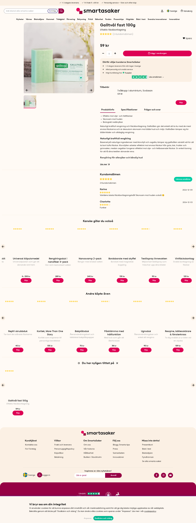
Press (115, 453)
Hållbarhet (88, 457)
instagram (163, 479)
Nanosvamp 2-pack (114, 267)
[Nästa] (91, 98)
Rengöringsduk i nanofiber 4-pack (82, 269)
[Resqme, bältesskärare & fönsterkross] (178, 322)
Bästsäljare (39, 19)
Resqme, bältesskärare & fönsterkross (178, 341)
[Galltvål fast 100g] (18, 392)
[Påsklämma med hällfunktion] (114, 322)
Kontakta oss (31, 449)
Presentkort (147, 449)
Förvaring (71, 19)
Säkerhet (99, 19)
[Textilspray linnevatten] (178, 250)
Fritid (90, 19)
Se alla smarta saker (151, 465)
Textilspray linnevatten (178, 267)
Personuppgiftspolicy (64, 453)
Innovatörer (174, 19)
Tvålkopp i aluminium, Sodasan (135, 99)
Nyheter (20, 19)
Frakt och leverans (63, 449)
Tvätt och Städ (97, 25)
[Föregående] (27, 98)
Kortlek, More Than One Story (50, 341)
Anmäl (113, 479)
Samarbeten (118, 457)
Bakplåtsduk (82, 340)
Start (80, 25)
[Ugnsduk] (146, 322)
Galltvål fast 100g (18, 409)
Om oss (87, 449)
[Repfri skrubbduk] (18, 322)
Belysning (81, 19)
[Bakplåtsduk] (82, 322)
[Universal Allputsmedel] (50, 250)
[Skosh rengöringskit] (18, 250)
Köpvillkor (59, 457)
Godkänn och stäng (103, 518)
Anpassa (87, 518)
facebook (156, 479)
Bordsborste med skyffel (146, 267)
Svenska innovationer (157, 19)
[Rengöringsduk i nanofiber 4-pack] (82, 250)
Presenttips (119, 19)
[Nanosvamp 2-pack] (114, 250)
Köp (18, 289)
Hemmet (50, 19)
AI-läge (52, 11)
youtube (170, 479)
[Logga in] (162, 11)
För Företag (30, 453)
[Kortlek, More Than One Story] (50, 322)
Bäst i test (141, 19)
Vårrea (29, 19)
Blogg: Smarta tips (121, 449)
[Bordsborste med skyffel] (146, 250)
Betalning (58, 461)
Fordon (108, 19)
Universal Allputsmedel (50, 267)
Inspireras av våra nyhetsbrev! (98, 475)
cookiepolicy (150, 511)
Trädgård (60, 19)
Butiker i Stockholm (93, 461)
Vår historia (89, 453)
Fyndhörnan (148, 461)
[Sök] (34, 11)
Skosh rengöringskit (18, 267)
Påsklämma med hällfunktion (114, 341)
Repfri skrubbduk (18, 340)
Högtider (130, 19)
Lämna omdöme (183, 188)
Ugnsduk (146, 340)
